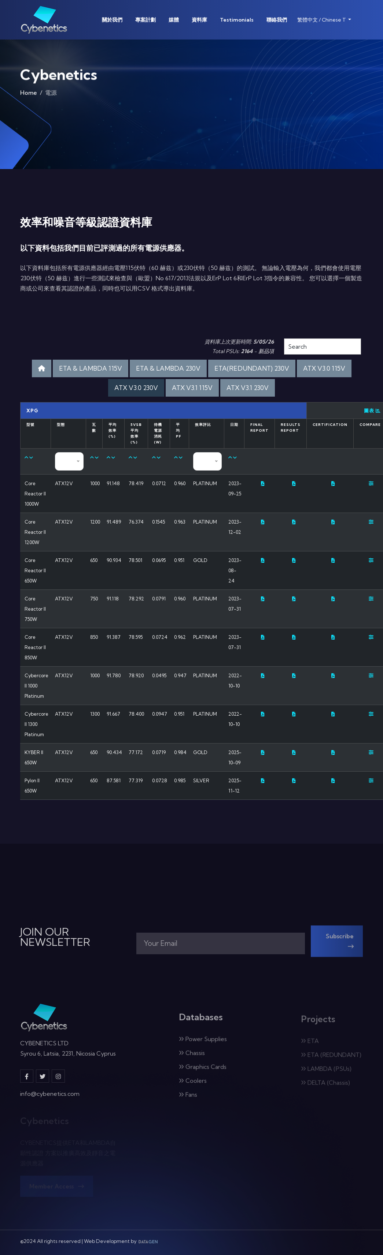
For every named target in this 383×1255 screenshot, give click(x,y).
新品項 (266, 351)
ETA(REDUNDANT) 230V (251, 368)
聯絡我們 (276, 19)
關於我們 (112, 19)
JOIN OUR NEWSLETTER (55, 937)
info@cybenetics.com (50, 1098)
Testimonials (237, 19)
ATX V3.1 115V (192, 388)
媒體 (174, 19)
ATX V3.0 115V (324, 368)
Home (28, 95)
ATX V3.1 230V (248, 388)
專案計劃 (145, 19)
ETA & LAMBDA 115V (90, 368)
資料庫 (199, 19)
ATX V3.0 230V (136, 388)
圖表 (372, 410)
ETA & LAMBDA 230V (168, 368)
